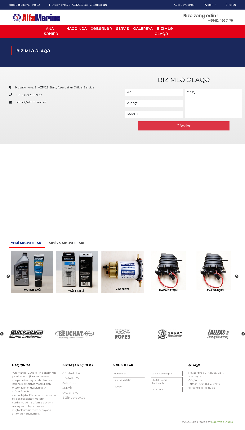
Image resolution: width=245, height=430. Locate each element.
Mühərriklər (120, 373)
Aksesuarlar (157, 389)
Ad (129, 92)
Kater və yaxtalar (122, 380)
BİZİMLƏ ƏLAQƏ (164, 31)
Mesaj (191, 92)
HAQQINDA (76, 29)
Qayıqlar (118, 386)
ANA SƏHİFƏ (51, 31)
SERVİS (122, 29)
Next (237, 276)
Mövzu (132, 114)
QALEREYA (143, 29)
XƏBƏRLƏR (101, 29)
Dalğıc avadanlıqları (162, 373)
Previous (8, 276)
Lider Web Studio (222, 421)
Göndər (184, 126)
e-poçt (132, 103)
